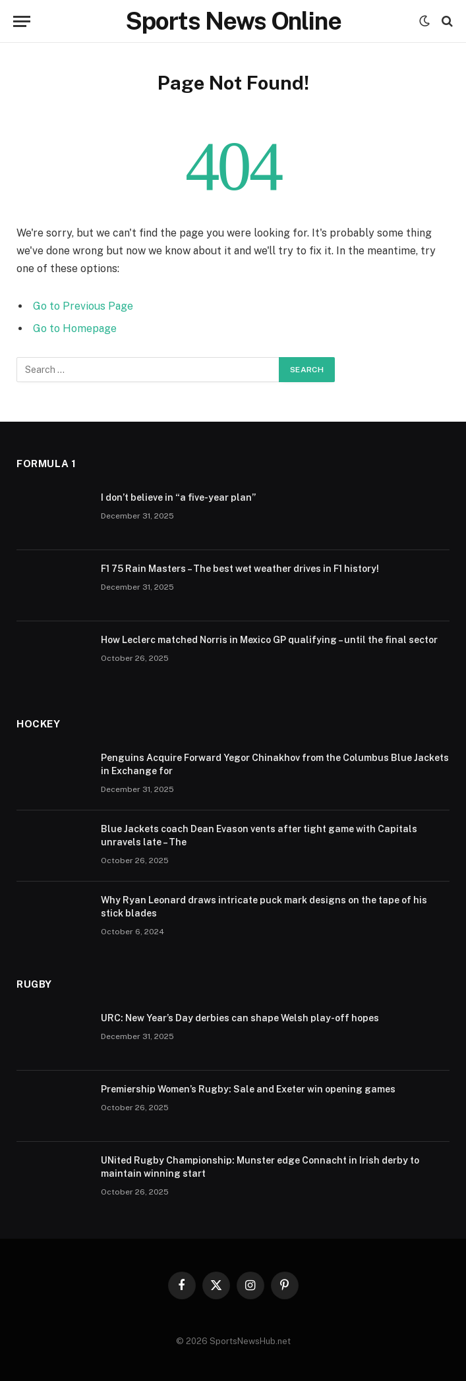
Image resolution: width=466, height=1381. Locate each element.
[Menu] (21, 21)
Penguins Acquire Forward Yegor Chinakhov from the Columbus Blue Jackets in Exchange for (275, 764)
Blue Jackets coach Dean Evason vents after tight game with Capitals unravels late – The (259, 835)
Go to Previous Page (83, 306)
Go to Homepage (75, 328)
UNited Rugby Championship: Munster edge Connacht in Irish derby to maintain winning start (260, 1167)
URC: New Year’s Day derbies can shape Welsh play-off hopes (240, 1018)
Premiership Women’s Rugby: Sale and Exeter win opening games (248, 1089)
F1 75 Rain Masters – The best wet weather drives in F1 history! (240, 568)
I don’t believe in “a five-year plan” (178, 497)
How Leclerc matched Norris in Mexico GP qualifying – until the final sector (269, 639)
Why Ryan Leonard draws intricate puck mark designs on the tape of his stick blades (264, 906)
